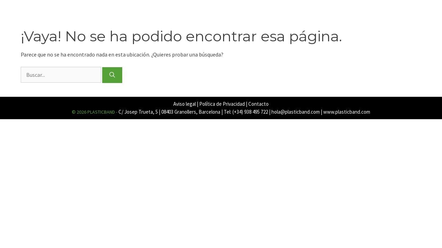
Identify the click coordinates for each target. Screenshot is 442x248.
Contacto (258, 104)
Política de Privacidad (222, 104)
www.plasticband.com (346, 111)
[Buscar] (112, 75)
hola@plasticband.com (295, 111)
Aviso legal (184, 104)
